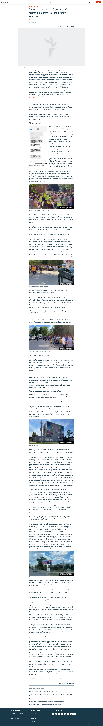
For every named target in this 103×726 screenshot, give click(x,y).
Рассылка (33, 718)
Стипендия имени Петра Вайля (18, 716)
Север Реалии (32, 19)
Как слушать (34, 713)
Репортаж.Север (33, 6)
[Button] (62, 26)
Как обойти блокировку (36, 716)
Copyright (33, 721)
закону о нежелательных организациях (50, 679)
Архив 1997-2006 (15, 718)
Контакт (13, 721)
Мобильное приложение (17, 713)
